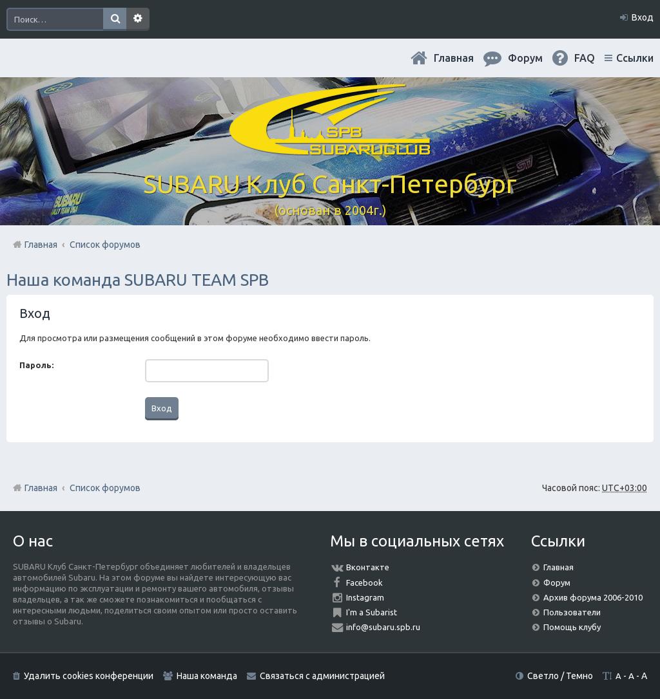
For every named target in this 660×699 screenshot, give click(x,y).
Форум (556, 582)
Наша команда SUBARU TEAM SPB (137, 279)
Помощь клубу (572, 626)
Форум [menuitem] (525, 58)
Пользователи (572, 612)
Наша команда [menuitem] (207, 676)
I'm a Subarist (371, 612)
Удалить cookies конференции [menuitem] (88, 676)
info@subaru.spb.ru (383, 626)
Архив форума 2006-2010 (593, 597)
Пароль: (36, 364)
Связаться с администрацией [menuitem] (322, 676)
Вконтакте (367, 567)
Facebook (364, 582)
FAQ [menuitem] (584, 58)
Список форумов (105, 488)
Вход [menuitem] (643, 17)
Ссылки (635, 58)
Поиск (114, 19)
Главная (454, 58)
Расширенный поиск (138, 19)
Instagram (365, 597)
